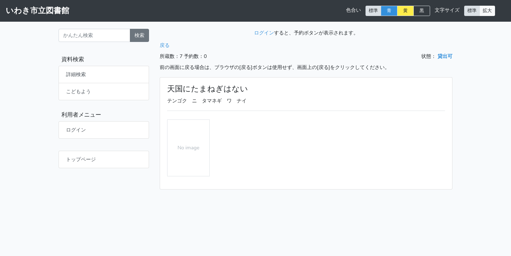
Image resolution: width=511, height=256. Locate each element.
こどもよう (78, 91)
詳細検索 (76, 74)
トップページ (81, 159)
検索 (139, 35)
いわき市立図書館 (37, 10)
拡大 (487, 10)
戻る (165, 45)
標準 (373, 10)
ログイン (76, 129)
